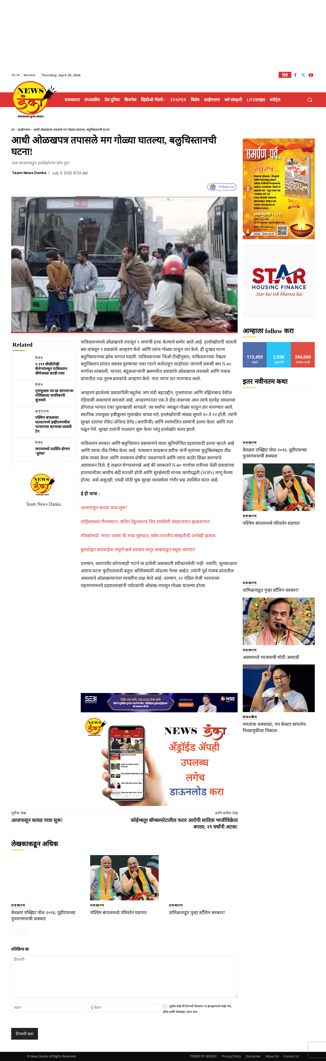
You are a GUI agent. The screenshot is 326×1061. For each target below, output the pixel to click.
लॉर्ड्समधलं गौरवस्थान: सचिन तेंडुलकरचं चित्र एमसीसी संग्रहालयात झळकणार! (146, 521)
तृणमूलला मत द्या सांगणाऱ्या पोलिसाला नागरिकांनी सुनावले (54, 395)
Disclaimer (253, 1056)
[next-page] (22, 932)
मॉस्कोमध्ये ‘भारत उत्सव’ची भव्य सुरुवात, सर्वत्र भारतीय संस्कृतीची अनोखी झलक (148, 535)
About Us (272, 1056)
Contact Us (291, 1056)
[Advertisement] (163, 35)
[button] (309, 99)
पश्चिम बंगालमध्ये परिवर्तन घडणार (120, 912)
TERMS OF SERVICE (203, 1056)
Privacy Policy (231, 1056)
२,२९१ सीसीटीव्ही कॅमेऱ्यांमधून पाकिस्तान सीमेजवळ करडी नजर (51, 368)
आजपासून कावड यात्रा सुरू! (104, 507)
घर (13, 130)
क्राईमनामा (24, 130)
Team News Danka (29, 173)
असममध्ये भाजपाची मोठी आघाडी (272, 657)
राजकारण (18, 905)
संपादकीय (250, 717)
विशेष (39, 358)
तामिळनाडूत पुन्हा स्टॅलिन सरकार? (198, 912)
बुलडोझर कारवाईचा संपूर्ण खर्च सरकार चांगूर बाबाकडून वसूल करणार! (138, 549)
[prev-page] (14, 932)
